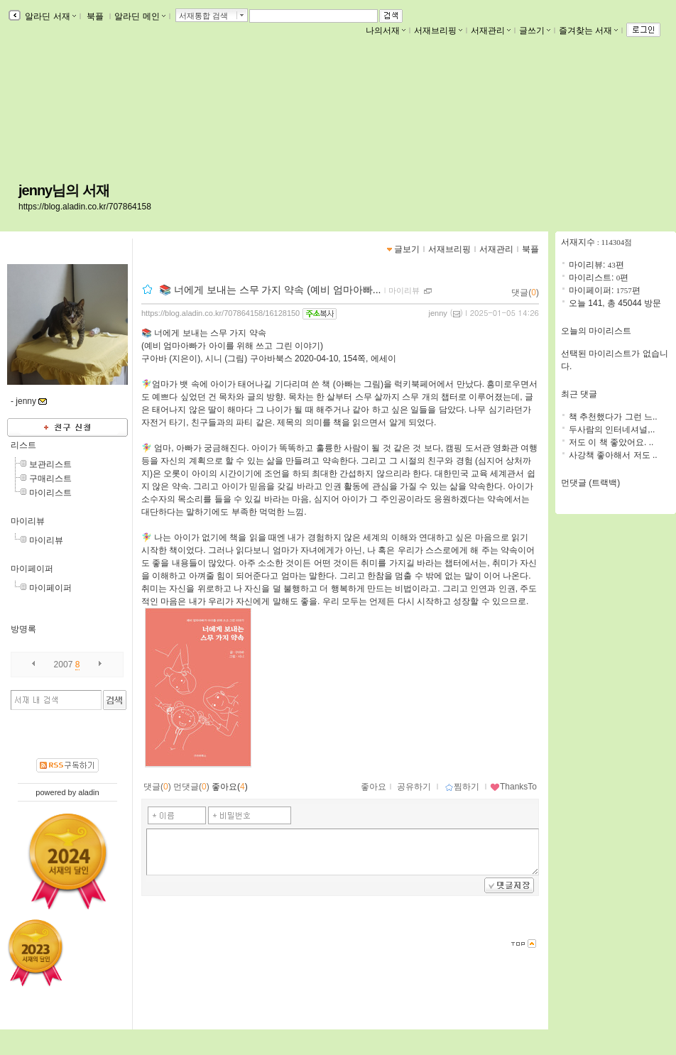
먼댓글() (191, 787)
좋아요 (373, 787)
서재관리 (491, 30)
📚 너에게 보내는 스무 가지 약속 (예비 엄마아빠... (270, 289)
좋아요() (230, 787)
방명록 (23, 629)
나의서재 (385, 30)
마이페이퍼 (32, 569)
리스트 (23, 445)
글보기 (407, 249)
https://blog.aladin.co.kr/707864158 (84, 207)
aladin (88, 792)
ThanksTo (513, 787)
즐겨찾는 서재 (588, 30)
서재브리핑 (438, 30)
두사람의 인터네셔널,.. (612, 429)
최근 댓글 (579, 394)
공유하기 (414, 787)
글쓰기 (534, 30)
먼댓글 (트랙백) (590, 483)
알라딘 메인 (139, 16)
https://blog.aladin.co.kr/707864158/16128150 (220, 313)
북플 (95, 16)
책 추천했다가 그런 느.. (613, 417)
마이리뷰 (28, 521)
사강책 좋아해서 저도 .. (613, 455)
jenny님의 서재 (63, 190)
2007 (63, 664)
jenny (438, 313)
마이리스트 (50, 493)
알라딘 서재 (49, 16)
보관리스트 (50, 464)
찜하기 (462, 787)
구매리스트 (50, 478)
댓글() (525, 292)
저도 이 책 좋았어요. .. (611, 442)
